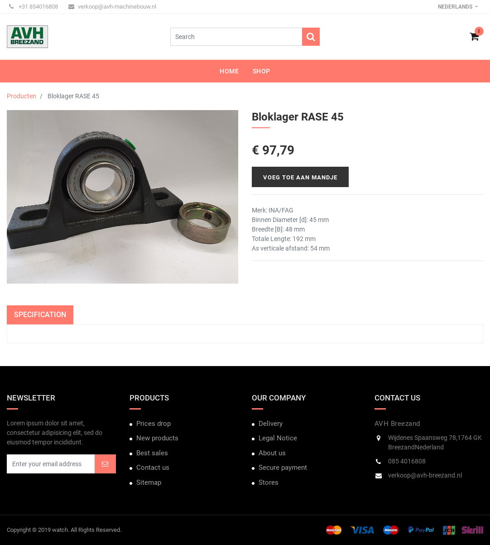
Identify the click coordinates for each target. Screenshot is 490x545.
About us (272, 453)
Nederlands (456, 7)
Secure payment (283, 467)
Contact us (152, 467)
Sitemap (148, 482)
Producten (21, 96)
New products (157, 438)
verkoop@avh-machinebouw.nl (112, 6)
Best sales (152, 453)
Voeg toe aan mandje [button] (300, 177)
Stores (269, 482)
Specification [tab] (40, 314)
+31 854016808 (33, 6)
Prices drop (153, 424)
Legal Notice (278, 438)
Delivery (271, 424)
